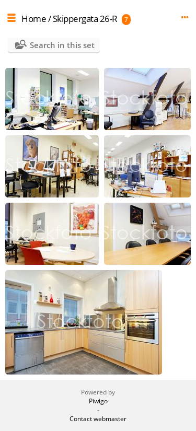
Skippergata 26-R (85, 19)
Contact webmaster (98, 418)
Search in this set (62, 45)
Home (33, 19)
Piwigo (98, 401)
